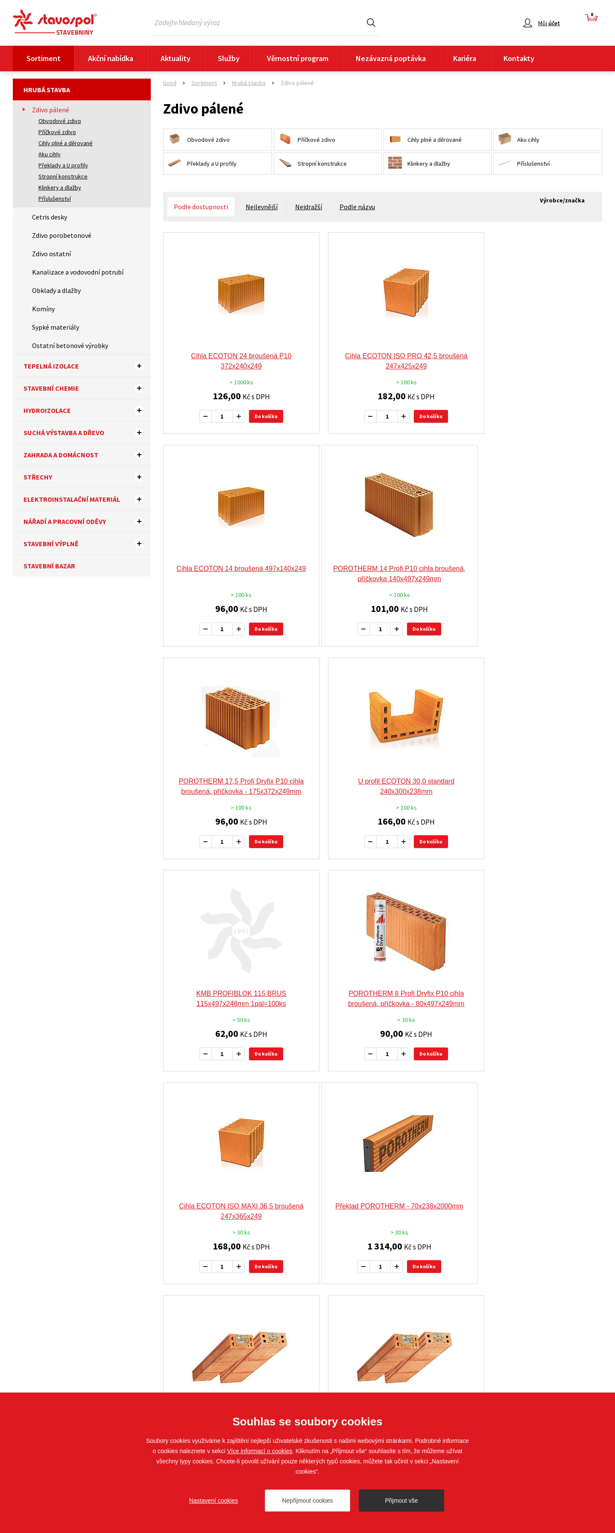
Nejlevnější (262, 206)
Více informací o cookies (260, 1451)
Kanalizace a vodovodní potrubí (77, 272)
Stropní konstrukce (63, 176)
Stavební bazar (49, 566)
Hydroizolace (87, 410)
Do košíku (257, 416)
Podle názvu (357, 206)
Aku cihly (49, 154)
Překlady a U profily (63, 165)
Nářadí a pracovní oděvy (87, 521)
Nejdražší (308, 206)
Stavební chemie (87, 388)
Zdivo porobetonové (61, 235)
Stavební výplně (87, 543)
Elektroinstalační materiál (87, 499)
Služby (229, 58)
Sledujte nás (585, 1374)
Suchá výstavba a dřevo (87, 432)
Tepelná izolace (87, 366)
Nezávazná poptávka (391, 58)
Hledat (371, 22)
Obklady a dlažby (56, 290)
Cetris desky (49, 217)
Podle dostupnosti (201, 206)
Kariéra (464, 58)
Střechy (87, 477)
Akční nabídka (110, 58)
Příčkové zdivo (57, 132)
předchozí (310, 1120)
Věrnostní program (297, 58)
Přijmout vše (401, 1500)
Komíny (43, 308)
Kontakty (519, 58)
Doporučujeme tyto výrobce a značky (308, 1198)
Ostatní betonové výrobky (70, 345)
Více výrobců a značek (307, 1303)
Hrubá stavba (46, 89)
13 (429, 1120)
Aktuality (175, 58)
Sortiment (43, 58)
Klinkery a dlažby (59, 187)
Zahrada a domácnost (87, 455)
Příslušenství (54, 198)
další (462, 1120)
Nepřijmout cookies (307, 1500)
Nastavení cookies (213, 1500)
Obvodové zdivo (59, 121)
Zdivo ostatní (51, 253)
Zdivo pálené (50, 109)
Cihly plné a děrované (65, 143)
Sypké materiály (55, 327)
